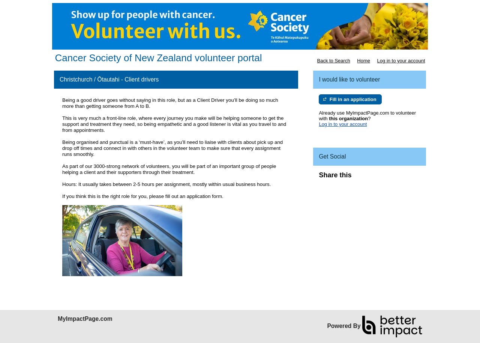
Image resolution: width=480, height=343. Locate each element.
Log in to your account (401, 60)
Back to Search (333, 60)
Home (363, 60)
